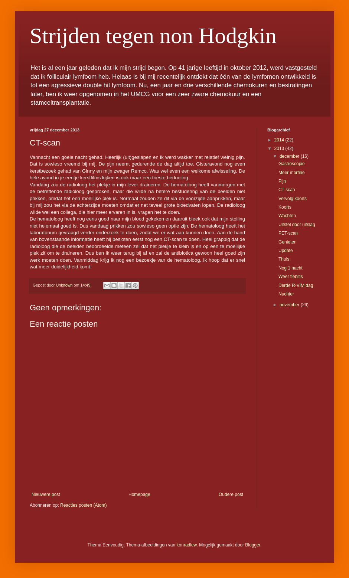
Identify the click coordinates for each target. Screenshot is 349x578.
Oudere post (231, 494)
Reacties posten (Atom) (83, 505)
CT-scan (286, 189)
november (290, 304)
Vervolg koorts (292, 198)
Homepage (139, 494)
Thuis (283, 259)
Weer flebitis (290, 276)
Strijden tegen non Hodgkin (153, 35)
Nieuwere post (46, 494)
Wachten (287, 215)
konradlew (187, 545)
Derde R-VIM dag (295, 285)
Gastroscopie (291, 163)
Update (285, 250)
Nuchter (286, 294)
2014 (280, 140)
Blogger (252, 545)
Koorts (284, 207)
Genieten (287, 242)
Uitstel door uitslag (296, 224)
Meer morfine (291, 172)
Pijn (282, 181)
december (290, 156)
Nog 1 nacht (290, 268)
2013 (280, 148)
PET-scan (288, 233)
